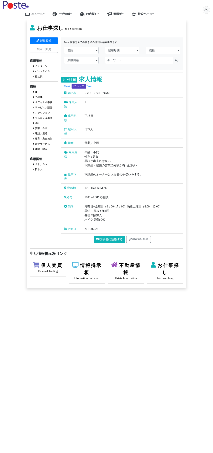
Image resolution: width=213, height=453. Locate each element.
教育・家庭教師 (42, 138)
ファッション (41, 112)
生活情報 (60, 14)
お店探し (88, 14)
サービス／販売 (42, 107)
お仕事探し (56, 28)
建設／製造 (40, 133)
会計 (36, 123)
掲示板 (114, 14)
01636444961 (139, 239)
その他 (37, 97)
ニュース (33, 14)
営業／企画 (40, 128)
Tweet (67, 86)
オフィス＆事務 (42, 102)
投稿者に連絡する (109, 239)
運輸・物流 (40, 149)
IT (35, 91)
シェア (79, 86)
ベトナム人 (40, 164)
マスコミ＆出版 (42, 117)
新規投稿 (44, 40)
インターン (40, 66)
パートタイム (41, 71)
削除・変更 (44, 49)
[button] (45, 14)
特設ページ (141, 14)
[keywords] (139, 60)
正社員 (37, 76)
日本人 (37, 169)
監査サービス (41, 143)
